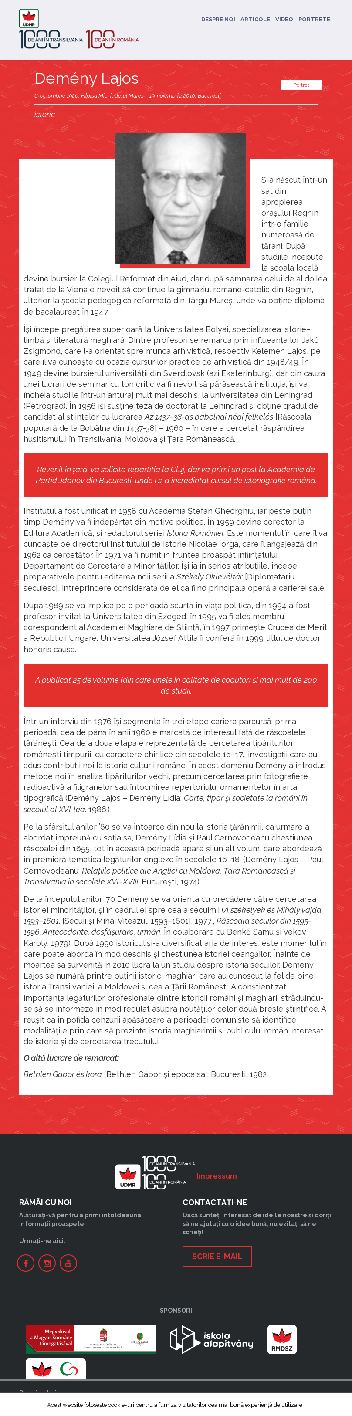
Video (284, 19)
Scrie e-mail (217, 1256)
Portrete (314, 19)
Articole (255, 19)
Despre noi (218, 19)
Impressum (216, 1176)
